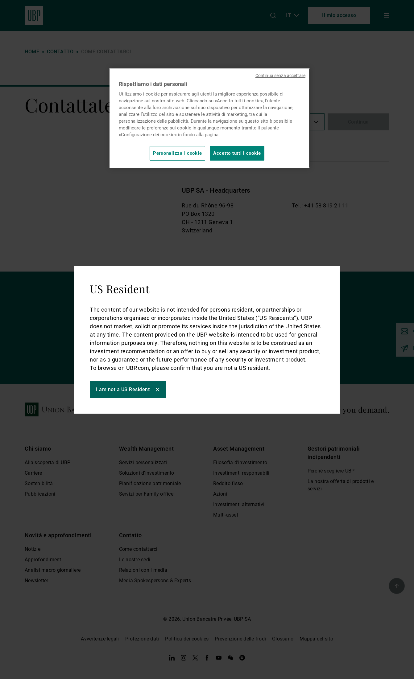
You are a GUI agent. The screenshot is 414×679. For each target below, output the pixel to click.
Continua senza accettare (280, 75)
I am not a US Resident (123, 389)
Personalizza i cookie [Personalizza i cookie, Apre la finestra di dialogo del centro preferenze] (177, 153)
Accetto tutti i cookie (237, 153)
